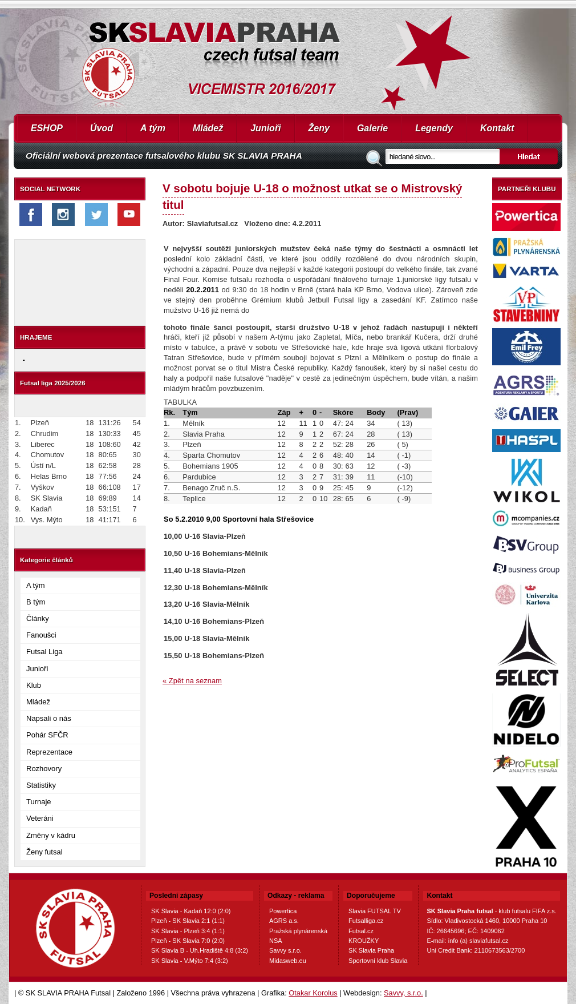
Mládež (208, 128)
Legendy (434, 128)
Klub (33, 685)
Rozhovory (44, 768)
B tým (35, 602)
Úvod (101, 128)
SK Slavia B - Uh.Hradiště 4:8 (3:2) (199, 950)
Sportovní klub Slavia (377, 960)
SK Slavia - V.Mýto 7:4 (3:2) (189, 960)
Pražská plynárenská (298, 931)
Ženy (319, 128)
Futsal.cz (361, 931)
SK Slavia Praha (371, 950)
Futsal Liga (44, 651)
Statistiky (41, 785)
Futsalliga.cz (365, 920)
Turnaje (38, 801)
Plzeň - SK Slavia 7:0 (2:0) (188, 940)
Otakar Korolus (313, 993)
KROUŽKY (363, 940)
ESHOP (47, 128)
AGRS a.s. (284, 920)
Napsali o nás (48, 718)
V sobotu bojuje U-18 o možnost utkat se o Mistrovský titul (312, 196)
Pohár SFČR (47, 735)
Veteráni (40, 818)
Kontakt (497, 128)
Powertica (283, 911)
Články (37, 618)
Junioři (265, 128)
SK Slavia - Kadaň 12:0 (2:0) (190, 911)
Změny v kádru (50, 835)
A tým (152, 128)
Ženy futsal (44, 852)
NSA (275, 940)
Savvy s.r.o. (285, 950)
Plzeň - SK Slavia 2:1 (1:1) (188, 920)
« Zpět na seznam (192, 680)
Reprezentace (49, 752)
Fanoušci (41, 635)
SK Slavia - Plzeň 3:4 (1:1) (188, 931)
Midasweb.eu (287, 960)
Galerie (372, 128)
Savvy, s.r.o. (403, 993)
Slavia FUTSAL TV (374, 911)
